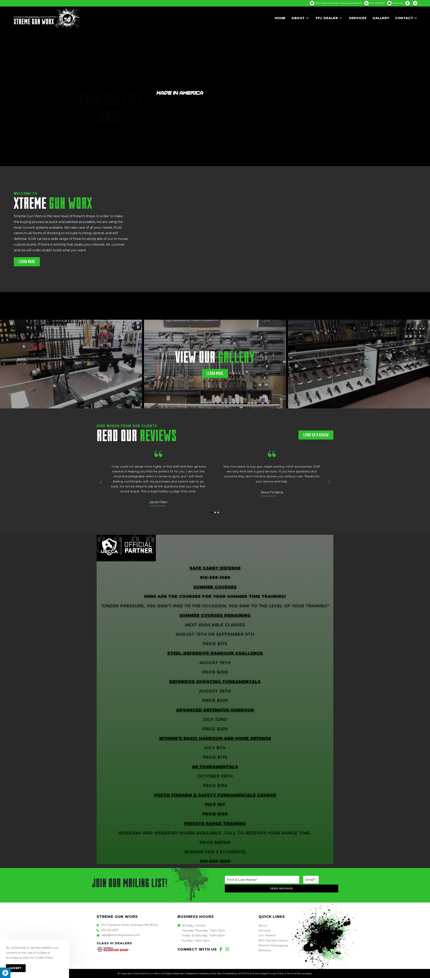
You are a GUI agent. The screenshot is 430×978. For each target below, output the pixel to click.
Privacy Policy (276, 973)
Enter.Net (215, 973)
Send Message (281, 888)
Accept (16, 968)
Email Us (398, 3)
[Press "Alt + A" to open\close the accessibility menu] (5, 973)
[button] (27, 261)
